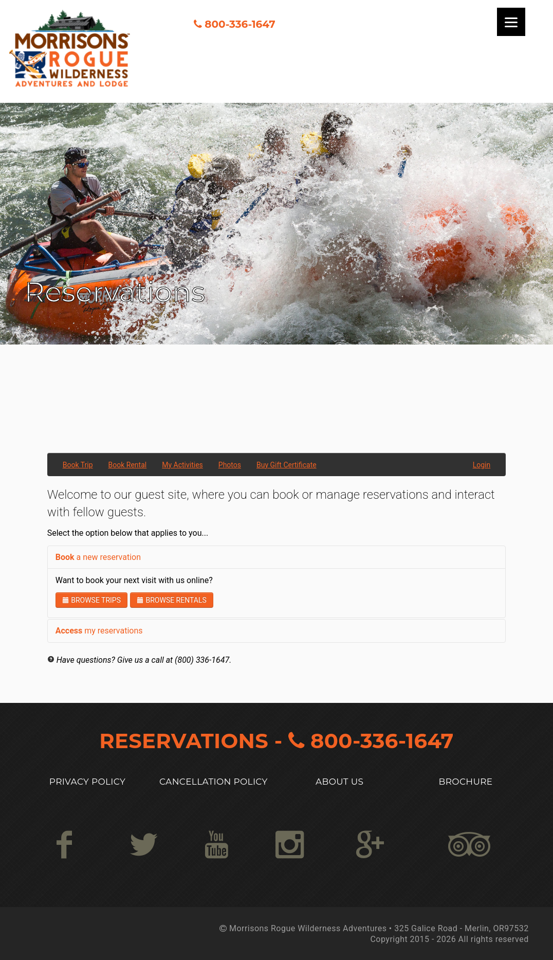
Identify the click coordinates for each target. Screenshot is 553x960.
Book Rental (127, 465)
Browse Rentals (172, 600)
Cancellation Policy (213, 781)
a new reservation (98, 557)
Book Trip (78, 465)
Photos (229, 465)
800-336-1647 (240, 24)
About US (339, 781)
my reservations (99, 631)
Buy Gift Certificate (286, 465)
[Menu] (511, 22)
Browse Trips (91, 600)
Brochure (466, 781)
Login (482, 465)
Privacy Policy (87, 781)
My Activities (182, 465)
